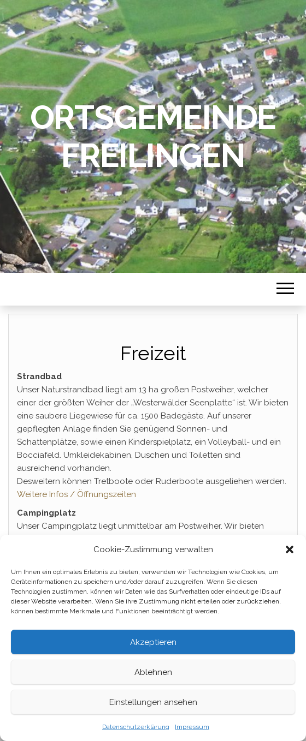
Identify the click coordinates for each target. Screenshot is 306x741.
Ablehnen (153, 672)
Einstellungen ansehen (153, 702)
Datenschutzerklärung (135, 727)
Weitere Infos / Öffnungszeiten (76, 494)
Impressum (192, 727)
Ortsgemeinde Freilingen (153, 136)
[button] (289, 549)
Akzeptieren (153, 642)
